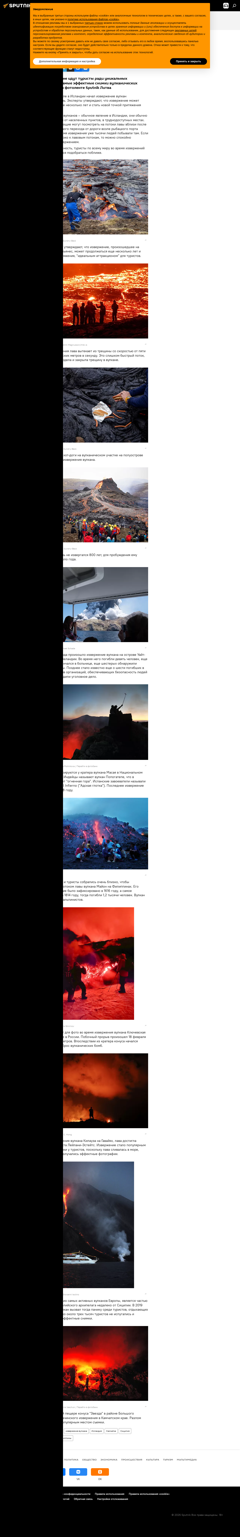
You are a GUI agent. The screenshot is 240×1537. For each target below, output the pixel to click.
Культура (152, 1459)
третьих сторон (94, 22)
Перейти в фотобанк (87, 766)
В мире (55, 1459)
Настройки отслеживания (112, 1499)
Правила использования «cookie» (149, 1494)
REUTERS (52, 240)
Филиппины (65, 1438)
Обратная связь (83, 1499)
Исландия (97, 1431)
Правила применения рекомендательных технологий (36, 1499)
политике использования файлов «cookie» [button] (93, 19)
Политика (71, 1459)
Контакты (41, 1494)
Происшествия (131, 1459)
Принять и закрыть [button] (188, 61)
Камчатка (111, 1431)
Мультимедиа (54, 1431)
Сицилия (125, 1431)
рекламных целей (185, 30)
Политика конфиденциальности (71, 1494)
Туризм (168, 1459)
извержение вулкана (76, 1431)
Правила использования (109, 1494)
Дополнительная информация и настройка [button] (67, 61)
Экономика (108, 1459)
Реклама (26, 1494)
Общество (89, 1459)
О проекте (10, 1494)
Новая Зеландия (45, 1438)
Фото (40, 1431)
